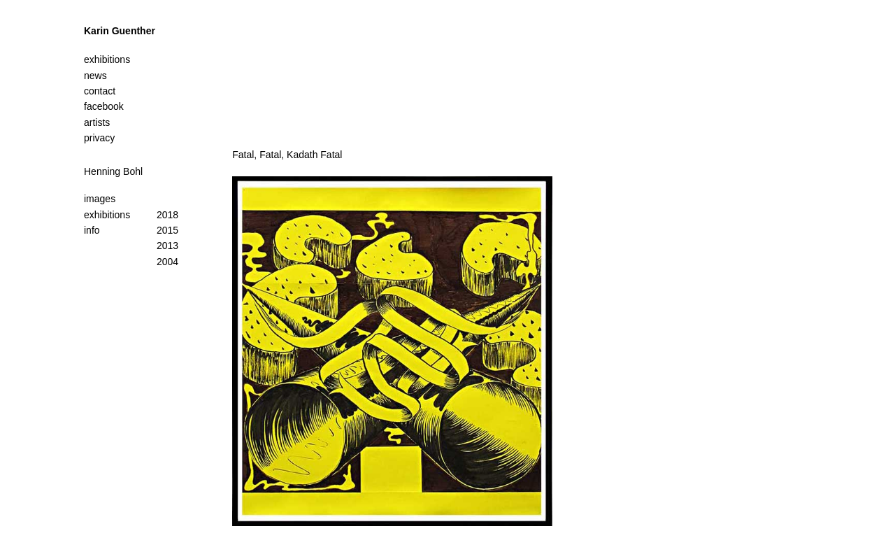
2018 (167, 214)
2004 (167, 261)
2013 (167, 245)
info (92, 230)
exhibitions (107, 214)
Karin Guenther (119, 30)
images (99, 198)
